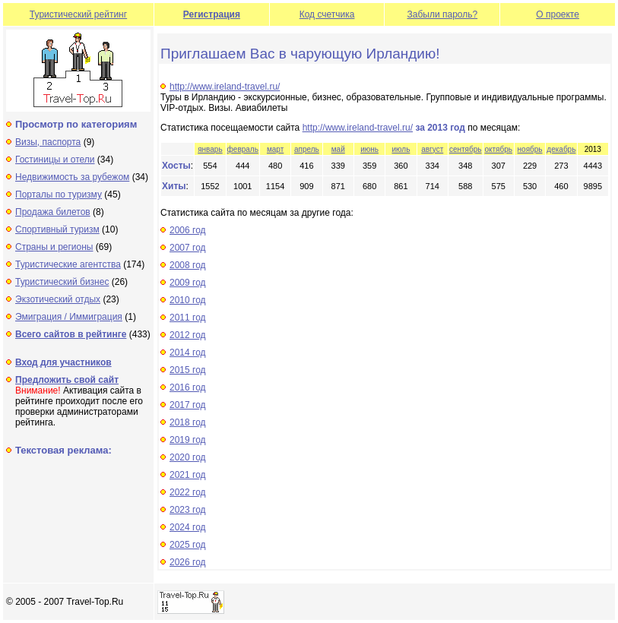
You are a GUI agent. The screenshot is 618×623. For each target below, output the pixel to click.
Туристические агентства (68, 264)
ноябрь (530, 149)
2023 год (188, 509)
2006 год (188, 230)
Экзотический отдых (57, 299)
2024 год (188, 527)
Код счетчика (327, 14)
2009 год (188, 282)
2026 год (188, 562)
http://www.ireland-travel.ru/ (225, 86)
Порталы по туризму (58, 194)
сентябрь (465, 149)
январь (210, 149)
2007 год (188, 247)
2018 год (188, 422)
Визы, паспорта (48, 142)
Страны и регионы (54, 247)
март (275, 149)
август (432, 149)
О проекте (557, 14)
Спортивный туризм (57, 229)
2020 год (188, 457)
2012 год (188, 335)
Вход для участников (63, 362)
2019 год (188, 440)
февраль (242, 149)
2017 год (188, 405)
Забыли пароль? (442, 14)
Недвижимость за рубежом (72, 177)
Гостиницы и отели (55, 159)
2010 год (188, 300)
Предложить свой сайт (67, 380)
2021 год (188, 475)
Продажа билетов (52, 212)
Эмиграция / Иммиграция (68, 317)
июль (400, 149)
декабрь (561, 149)
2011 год (188, 317)
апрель (306, 149)
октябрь (498, 149)
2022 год (188, 492)
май (338, 149)
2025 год (188, 544)
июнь (369, 149)
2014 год (188, 352)
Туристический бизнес (62, 282)
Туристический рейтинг (78, 14)
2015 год (188, 370)
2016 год (188, 387)
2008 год (188, 265)
